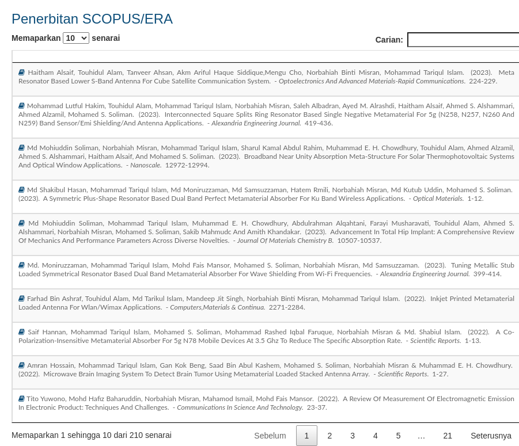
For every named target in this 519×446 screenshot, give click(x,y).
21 (448, 435)
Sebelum (270, 435)
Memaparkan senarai (66, 38)
